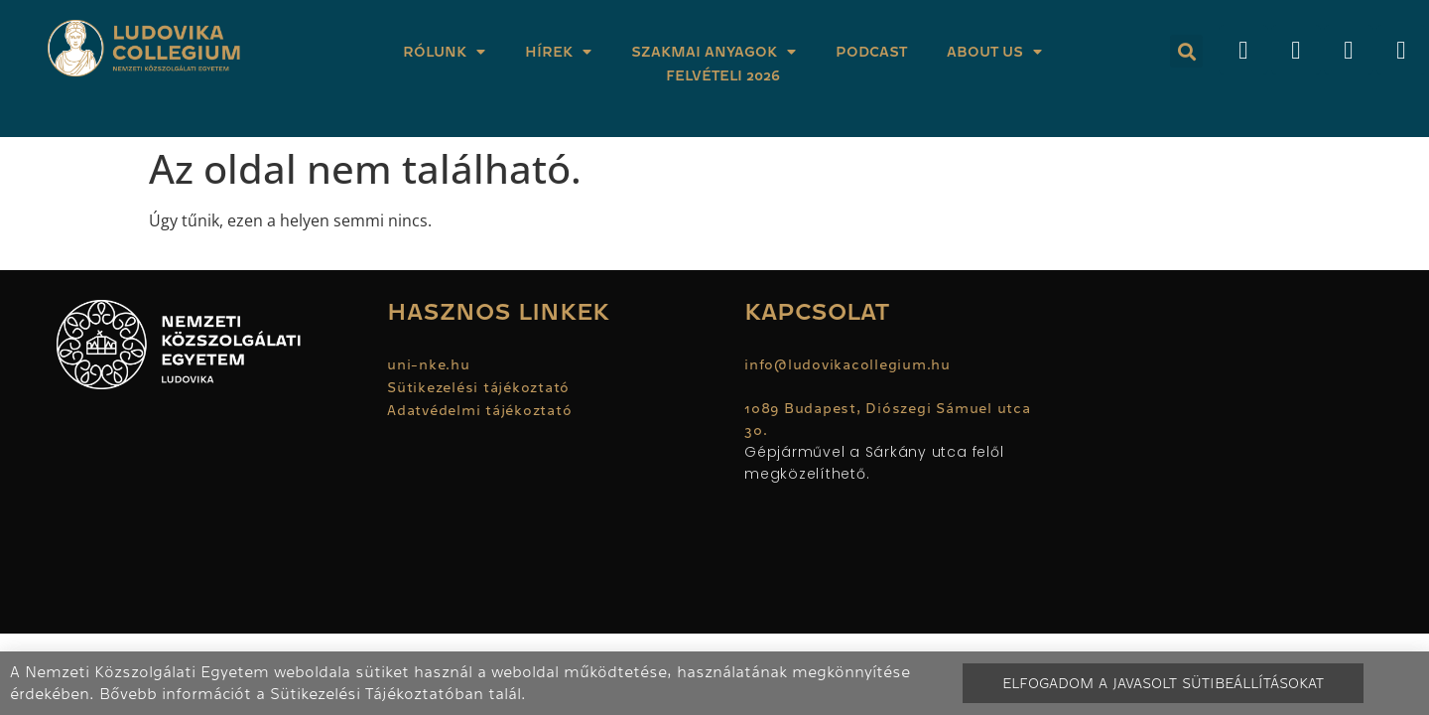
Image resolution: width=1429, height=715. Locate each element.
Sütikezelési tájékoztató (478, 387)
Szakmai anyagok (713, 52)
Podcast (871, 52)
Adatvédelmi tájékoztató (479, 410)
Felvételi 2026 (723, 75)
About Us (994, 52)
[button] (1186, 51)
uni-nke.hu (428, 364)
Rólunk (444, 52)
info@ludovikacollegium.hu (850, 364)
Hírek (558, 52)
